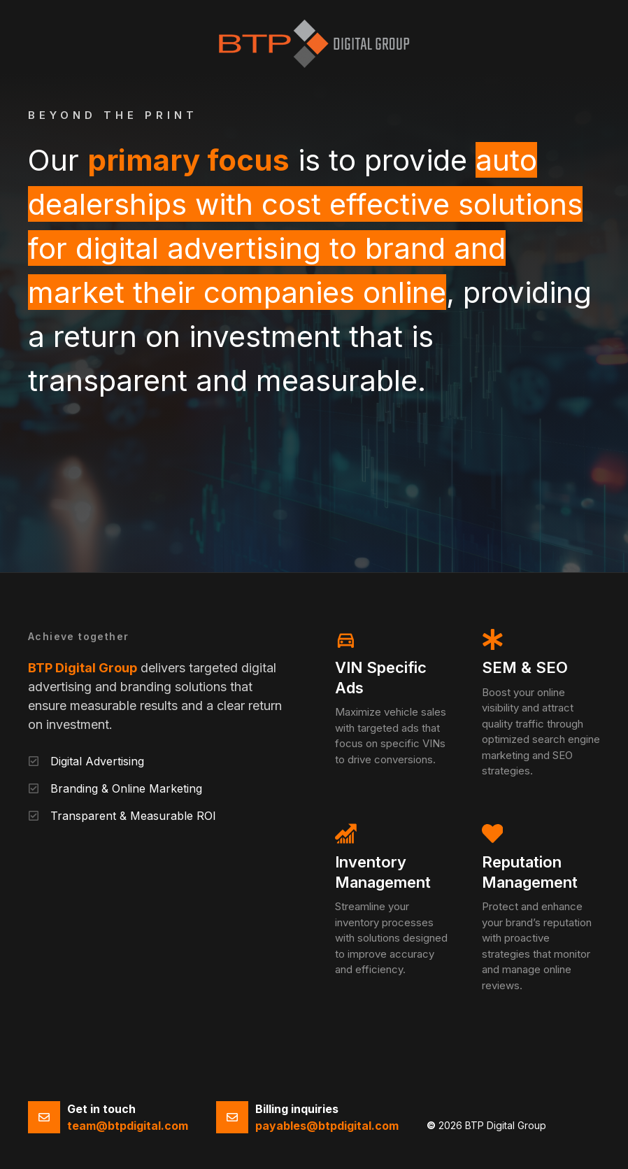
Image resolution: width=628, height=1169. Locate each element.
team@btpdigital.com (127, 1126)
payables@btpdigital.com (327, 1126)
